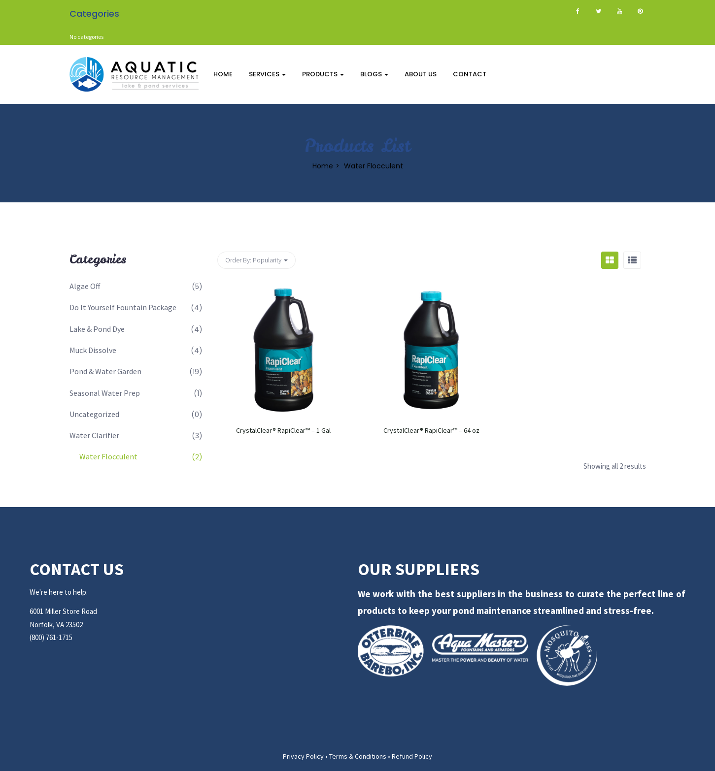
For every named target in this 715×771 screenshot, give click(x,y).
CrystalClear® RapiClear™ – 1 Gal (283, 430)
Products (323, 74)
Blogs (374, 74)
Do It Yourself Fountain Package (122, 307)
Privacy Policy (303, 756)
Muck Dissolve (92, 350)
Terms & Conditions (357, 756)
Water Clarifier (94, 435)
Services (267, 74)
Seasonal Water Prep (104, 393)
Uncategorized (94, 414)
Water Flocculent (108, 456)
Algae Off (84, 286)
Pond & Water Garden (105, 371)
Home (223, 74)
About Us (421, 74)
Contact (469, 74)
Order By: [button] (256, 260)
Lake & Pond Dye (97, 329)
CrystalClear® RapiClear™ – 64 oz (431, 430)
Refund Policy (412, 756)
